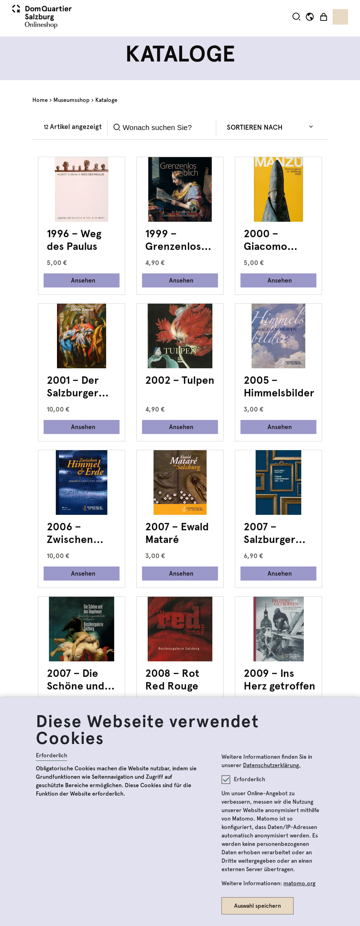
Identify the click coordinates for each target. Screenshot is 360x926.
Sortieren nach (255, 127)
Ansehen (83, 280)
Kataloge (106, 100)
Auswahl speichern (257, 905)
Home (40, 100)
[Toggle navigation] (340, 17)
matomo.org (299, 883)
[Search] (167, 127)
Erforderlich (51, 755)
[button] (296, 16)
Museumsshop (71, 100)
